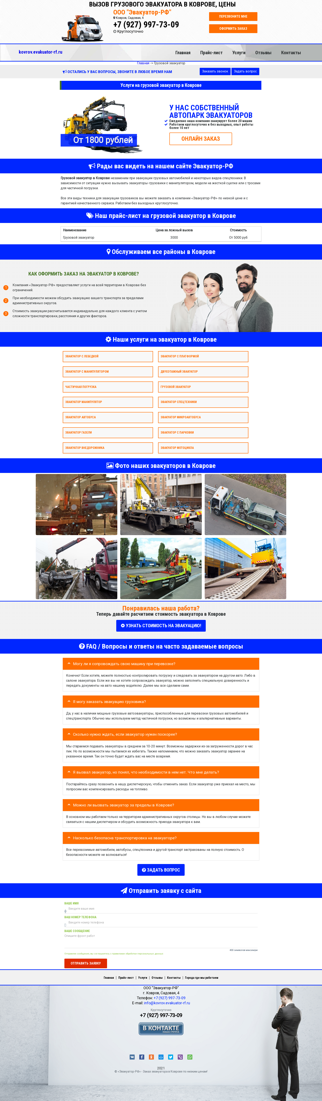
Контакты (291, 52)
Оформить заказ (233, 29)
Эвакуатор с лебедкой (81, 356)
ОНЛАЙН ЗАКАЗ (200, 138)
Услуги (238, 52)
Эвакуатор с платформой (180, 356)
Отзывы (263, 52)
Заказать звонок (215, 71)
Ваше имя (71, 902)
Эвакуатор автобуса (80, 417)
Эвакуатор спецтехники (179, 402)
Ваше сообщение (77, 929)
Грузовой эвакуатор (176, 387)
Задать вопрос (245, 71)
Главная (182, 52)
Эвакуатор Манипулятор (83, 402)
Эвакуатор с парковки (177, 432)
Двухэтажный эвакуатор (179, 371)
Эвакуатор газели (78, 432)
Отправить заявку (86, 962)
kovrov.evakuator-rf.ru (40, 52)
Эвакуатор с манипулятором (87, 371)
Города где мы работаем (201, 976)
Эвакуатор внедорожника (84, 447)
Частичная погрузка (80, 387)
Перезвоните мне (233, 16)
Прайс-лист (211, 52)
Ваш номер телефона (80, 916)
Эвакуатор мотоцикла (177, 447)
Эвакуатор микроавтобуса (181, 417)
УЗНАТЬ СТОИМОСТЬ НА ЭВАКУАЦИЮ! (161, 625)
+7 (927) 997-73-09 (146, 25)
